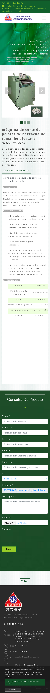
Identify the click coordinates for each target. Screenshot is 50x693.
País (5, 473)
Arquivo (6, 517)
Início (32, 41)
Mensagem (9, 496)
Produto (41, 41)
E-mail (7, 427)
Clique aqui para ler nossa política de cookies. (23, 682)
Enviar (9, 549)
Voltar (25, 581)
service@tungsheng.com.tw (27, 657)
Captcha (6, 529)
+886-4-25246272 (12, 3)
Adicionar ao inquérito (16, 170)
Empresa (7, 450)
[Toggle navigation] (44, 18)
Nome (6, 416)
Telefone (7, 439)
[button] (8, 90)
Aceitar (12, 689)
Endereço (7, 462)
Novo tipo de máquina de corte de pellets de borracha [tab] (22, 179)
